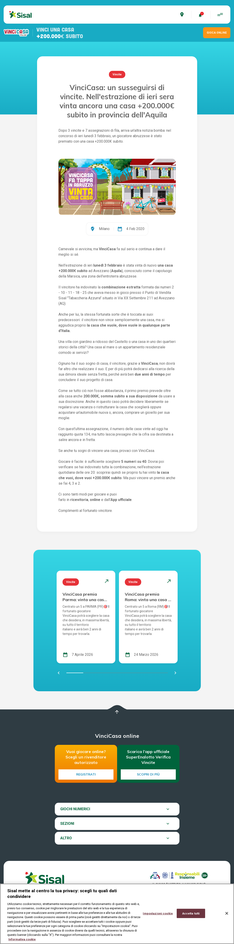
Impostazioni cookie (158, 917)
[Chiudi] (227, 917)
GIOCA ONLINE (217, 32)
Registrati (86, 774)
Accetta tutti (191, 917)
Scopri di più (148, 774)
